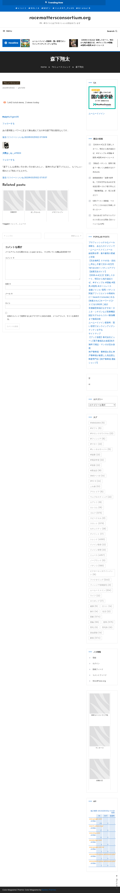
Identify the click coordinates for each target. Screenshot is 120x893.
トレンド (13, 223)
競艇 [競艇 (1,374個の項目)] (95, 616)
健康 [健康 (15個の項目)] (94, 606)
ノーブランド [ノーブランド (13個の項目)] (97, 560)
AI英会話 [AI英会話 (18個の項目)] (96, 470)
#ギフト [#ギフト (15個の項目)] (96, 428)
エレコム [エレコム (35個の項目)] (96, 507)
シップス (9, 235)
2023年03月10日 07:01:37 (35, 177)
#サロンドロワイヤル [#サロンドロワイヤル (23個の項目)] (101, 433)
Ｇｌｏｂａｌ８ (84, 8)
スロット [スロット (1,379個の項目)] (97, 523)
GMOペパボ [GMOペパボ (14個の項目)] (97, 475)
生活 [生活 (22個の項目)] (106, 611)
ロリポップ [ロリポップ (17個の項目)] (97, 600)
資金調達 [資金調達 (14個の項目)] (96, 632)
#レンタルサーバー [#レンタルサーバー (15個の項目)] (100, 449)
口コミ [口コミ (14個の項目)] (107, 606)
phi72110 (21, 88)
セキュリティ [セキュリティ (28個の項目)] (98, 528)
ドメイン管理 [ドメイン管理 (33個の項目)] (98, 549)
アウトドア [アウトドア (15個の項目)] (97, 491)
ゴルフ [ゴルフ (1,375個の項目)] (96, 512)
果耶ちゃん (75, 235)
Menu (7, 31)
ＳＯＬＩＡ (34, 8)
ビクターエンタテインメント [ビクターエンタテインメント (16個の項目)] (101, 573)
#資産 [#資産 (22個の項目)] (95, 465)
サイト (8, 303)
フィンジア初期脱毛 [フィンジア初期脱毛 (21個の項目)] (100, 584)
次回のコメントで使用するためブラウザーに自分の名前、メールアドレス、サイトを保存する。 (43, 317)
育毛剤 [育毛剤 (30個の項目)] (107, 627)
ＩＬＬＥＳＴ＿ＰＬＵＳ (64, 8)
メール (9, 293)
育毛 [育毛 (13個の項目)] (94, 627)
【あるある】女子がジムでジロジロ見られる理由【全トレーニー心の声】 (104, 219)
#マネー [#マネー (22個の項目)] (96, 444)
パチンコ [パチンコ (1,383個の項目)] (97, 565)
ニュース (22, 223)
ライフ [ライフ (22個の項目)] (95, 595)
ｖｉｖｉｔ (22, 8)
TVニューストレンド (11, 83)
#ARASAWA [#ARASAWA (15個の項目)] (97, 422)
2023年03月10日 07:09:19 (35, 137)
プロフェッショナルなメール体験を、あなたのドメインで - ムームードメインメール (102, 246)
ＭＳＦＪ (46, 8)
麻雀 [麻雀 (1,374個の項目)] (95, 637)
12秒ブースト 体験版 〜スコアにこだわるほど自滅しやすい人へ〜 (104, 205)
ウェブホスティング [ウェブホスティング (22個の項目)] (101, 496)
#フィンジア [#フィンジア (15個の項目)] (97, 438)
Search (112, 31)
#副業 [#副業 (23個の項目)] (95, 454)
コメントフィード (100, 675)
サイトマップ (95, 333)
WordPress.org (99, 681)
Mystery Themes (49, 889)
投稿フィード (98, 669)
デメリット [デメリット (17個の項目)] (97, 534)
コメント (9, 257)
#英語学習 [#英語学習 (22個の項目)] (97, 459)
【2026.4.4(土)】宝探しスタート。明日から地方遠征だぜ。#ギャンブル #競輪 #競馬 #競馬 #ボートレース (96, 43)
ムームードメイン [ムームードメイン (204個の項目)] (100, 590)
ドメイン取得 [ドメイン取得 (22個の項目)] (98, 544)
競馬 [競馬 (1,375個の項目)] (108, 622)
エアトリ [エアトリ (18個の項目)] (96, 502)
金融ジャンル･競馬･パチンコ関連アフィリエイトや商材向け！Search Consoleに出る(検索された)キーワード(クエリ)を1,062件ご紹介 (102, 297)
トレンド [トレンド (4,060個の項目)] (97, 539)
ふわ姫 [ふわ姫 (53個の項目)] (95, 486)
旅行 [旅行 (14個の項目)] (94, 611)
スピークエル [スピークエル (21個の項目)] (97, 518)
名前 (8, 283)
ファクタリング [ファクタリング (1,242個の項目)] (100, 579)
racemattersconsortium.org (60, 18)
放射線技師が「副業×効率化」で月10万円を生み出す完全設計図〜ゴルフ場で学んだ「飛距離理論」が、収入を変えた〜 (104, 186)
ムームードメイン (97, 113)
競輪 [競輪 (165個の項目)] (94, 622)
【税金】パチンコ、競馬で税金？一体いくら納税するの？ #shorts (104, 167)
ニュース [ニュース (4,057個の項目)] (97, 555)
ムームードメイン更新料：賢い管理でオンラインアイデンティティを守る (49, 42)
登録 (94, 657)
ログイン (96, 663)
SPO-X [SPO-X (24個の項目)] (95, 481)
